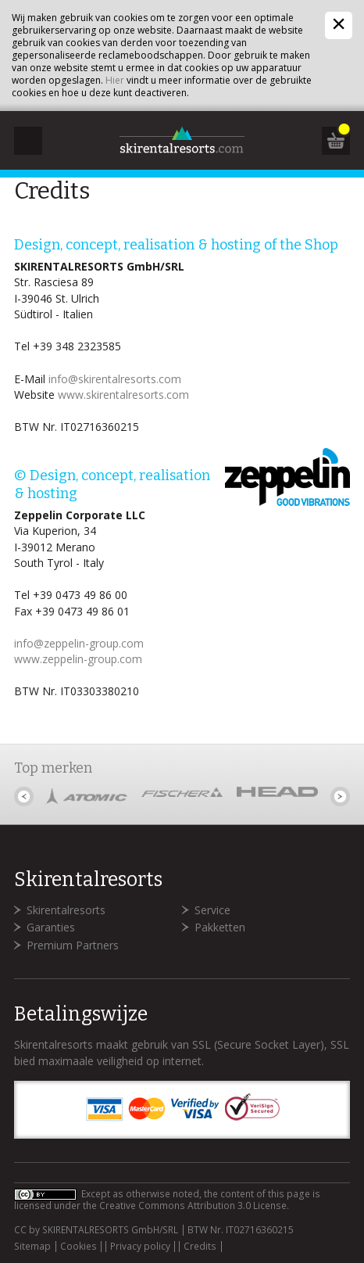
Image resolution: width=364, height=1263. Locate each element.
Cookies (78, 1246)
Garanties (51, 927)
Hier (114, 80)
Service (212, 909)
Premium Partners (73, 945)
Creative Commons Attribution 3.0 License (193, 1205)
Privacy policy (140, 1246)
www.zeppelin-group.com (78, 658)
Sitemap (32, 1246)
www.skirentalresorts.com (123, 394)
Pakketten (219, 927)
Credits (200, 1246)
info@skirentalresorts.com (114, 378)
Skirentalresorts (66, 909)
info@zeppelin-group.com (79, 643)
